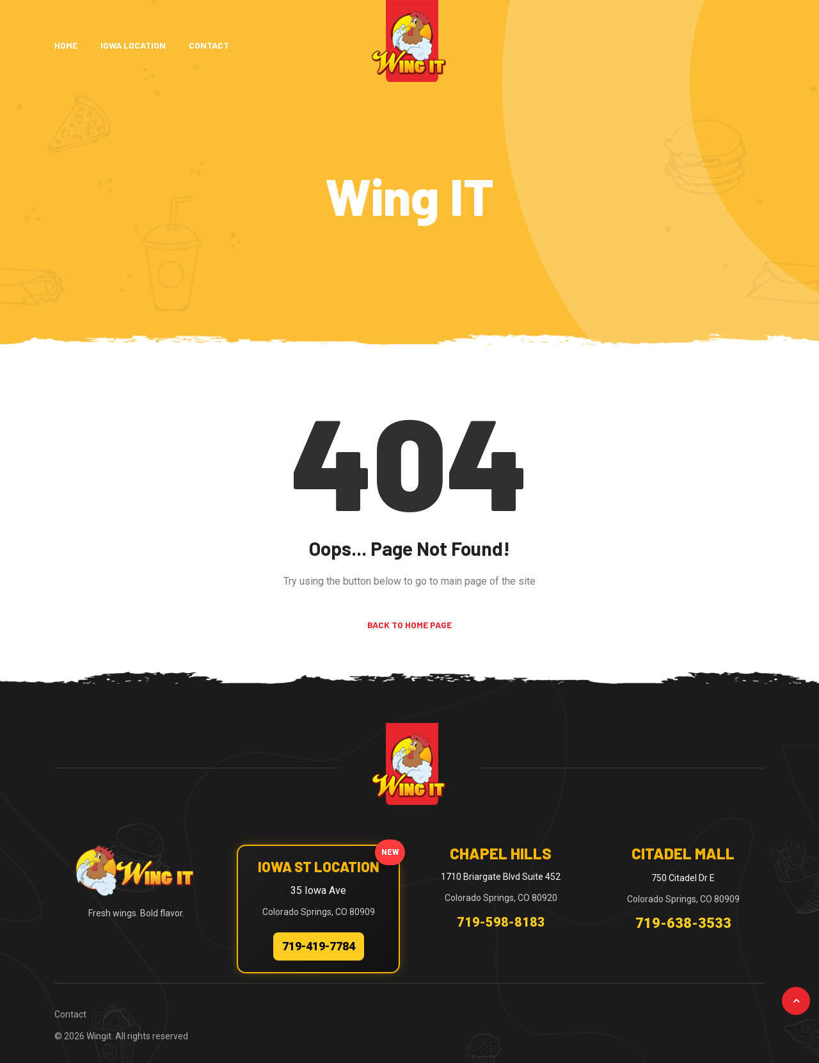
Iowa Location (133, 45)
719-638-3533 (683, 923)
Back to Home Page (409, 624)
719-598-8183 (501, 922)
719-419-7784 (318, 946)
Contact (209, 45)
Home (65, 45)
